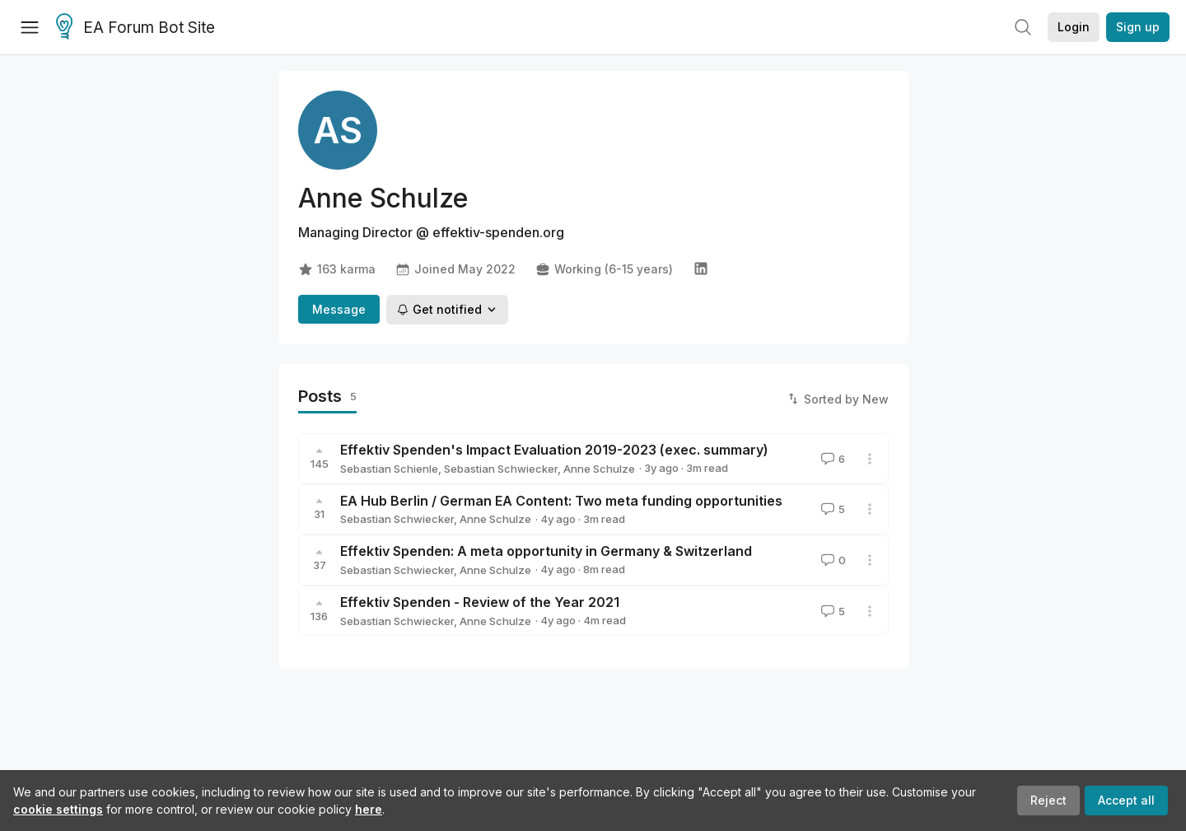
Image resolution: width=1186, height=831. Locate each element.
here (368, 809)
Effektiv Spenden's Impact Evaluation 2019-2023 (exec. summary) (554, 449)
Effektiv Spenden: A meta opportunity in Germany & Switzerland (546, 551)
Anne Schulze (599, 468)
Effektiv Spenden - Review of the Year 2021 (479, 602)
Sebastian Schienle (389, 468)
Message (339, 309)
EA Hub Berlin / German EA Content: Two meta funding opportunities (561, 501)
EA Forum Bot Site (135, 28)
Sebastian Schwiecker (501, 468)
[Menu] (29, 27)
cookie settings (58, 809)
